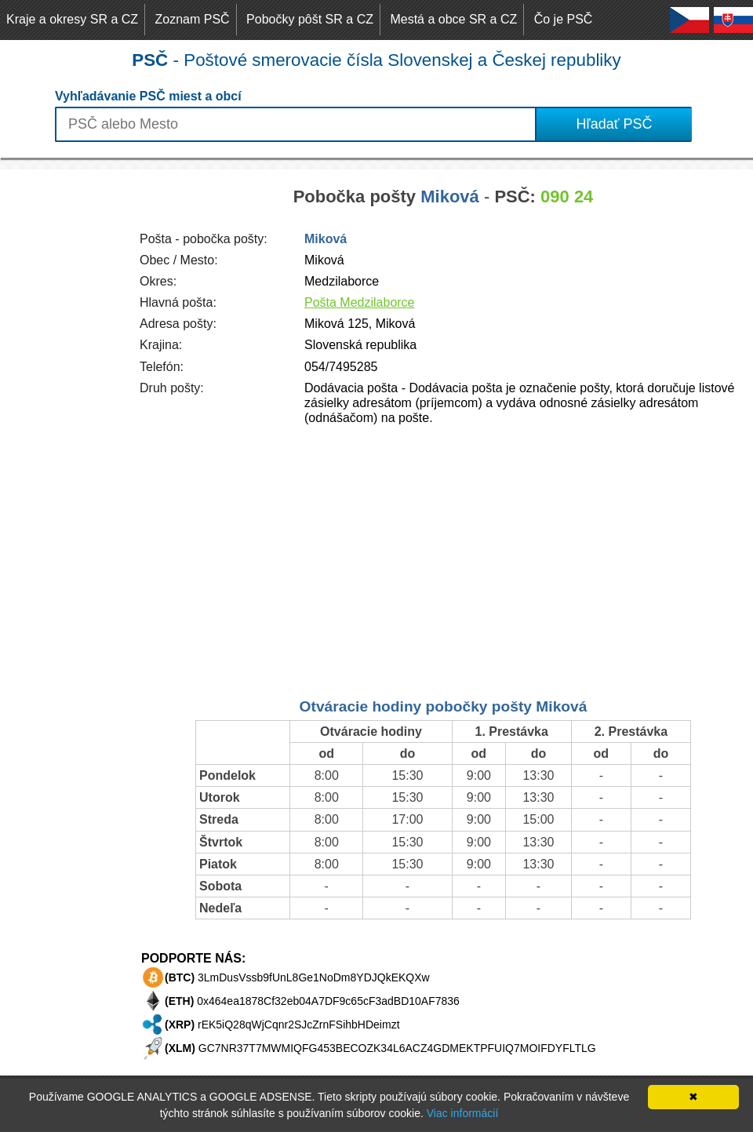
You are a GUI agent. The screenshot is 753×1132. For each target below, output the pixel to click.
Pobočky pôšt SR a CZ (309, 19)
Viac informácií (463, 1113)
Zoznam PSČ (192, 19)
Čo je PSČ (563, 19)
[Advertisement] (63, 404)
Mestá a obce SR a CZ (453, 19)
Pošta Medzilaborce (359, 302)
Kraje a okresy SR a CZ (72, 19)
